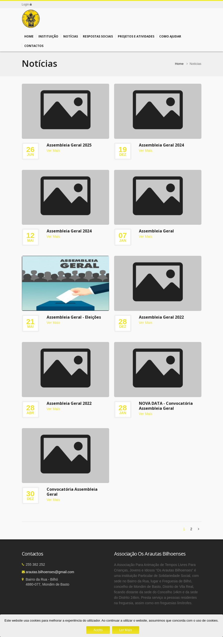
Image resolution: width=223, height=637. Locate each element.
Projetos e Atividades (136, 36)
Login (27, 4)
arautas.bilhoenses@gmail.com (50, 572)
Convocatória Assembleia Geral (72, 492)
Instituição (48, 36)
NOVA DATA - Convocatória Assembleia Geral (166, 406)
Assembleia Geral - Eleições (74, 317)
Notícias (70, 36)
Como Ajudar (170, 36)
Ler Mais (125, 630)
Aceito (98, 630)
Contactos (34, 45)
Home (29, 36)
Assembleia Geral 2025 (69, 145)
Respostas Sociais (97, 36)
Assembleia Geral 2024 (161, 145)
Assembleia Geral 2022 (161, 317)
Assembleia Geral (156, 231)
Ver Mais (53, 150)
